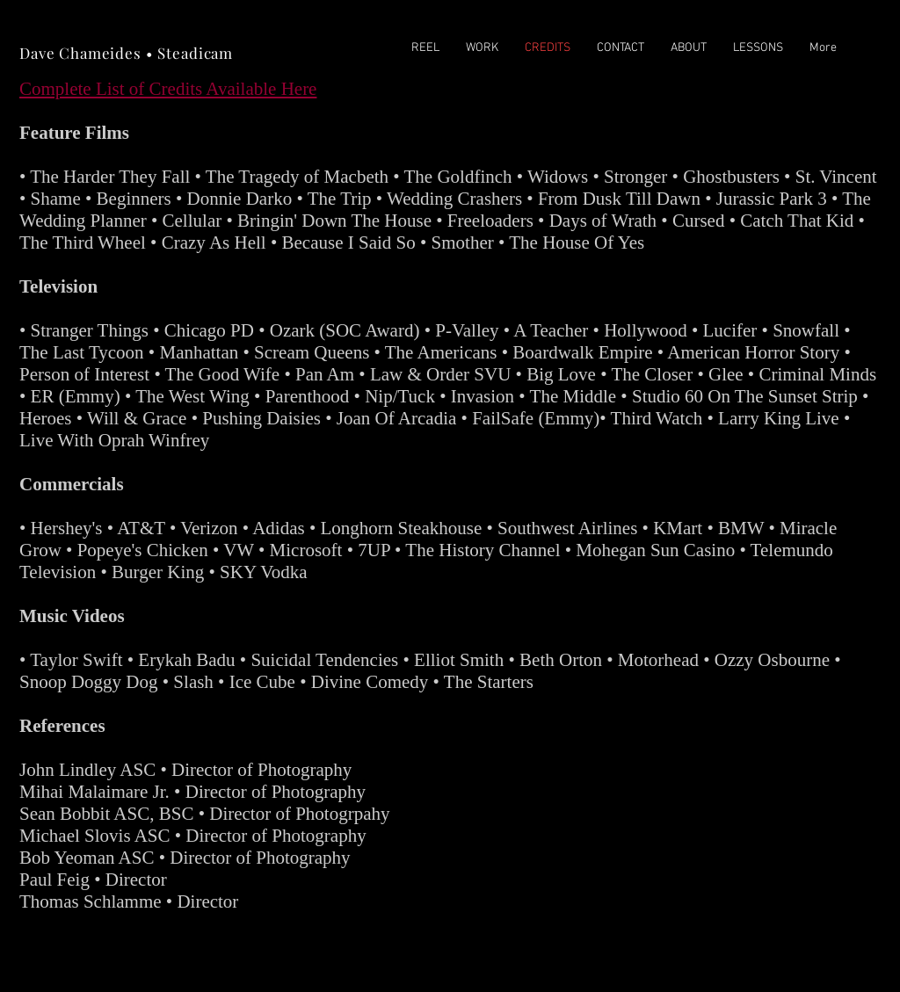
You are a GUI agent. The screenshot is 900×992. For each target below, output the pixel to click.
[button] (482, 48)
